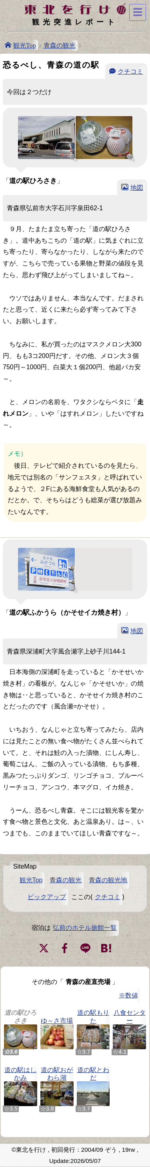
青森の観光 (60, 45)
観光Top (24, 45)
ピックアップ (47, 896)
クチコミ (130, 71)
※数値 (128, 995)
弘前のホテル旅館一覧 (85, 927)
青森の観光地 (108, 880)
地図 (136, 187)
